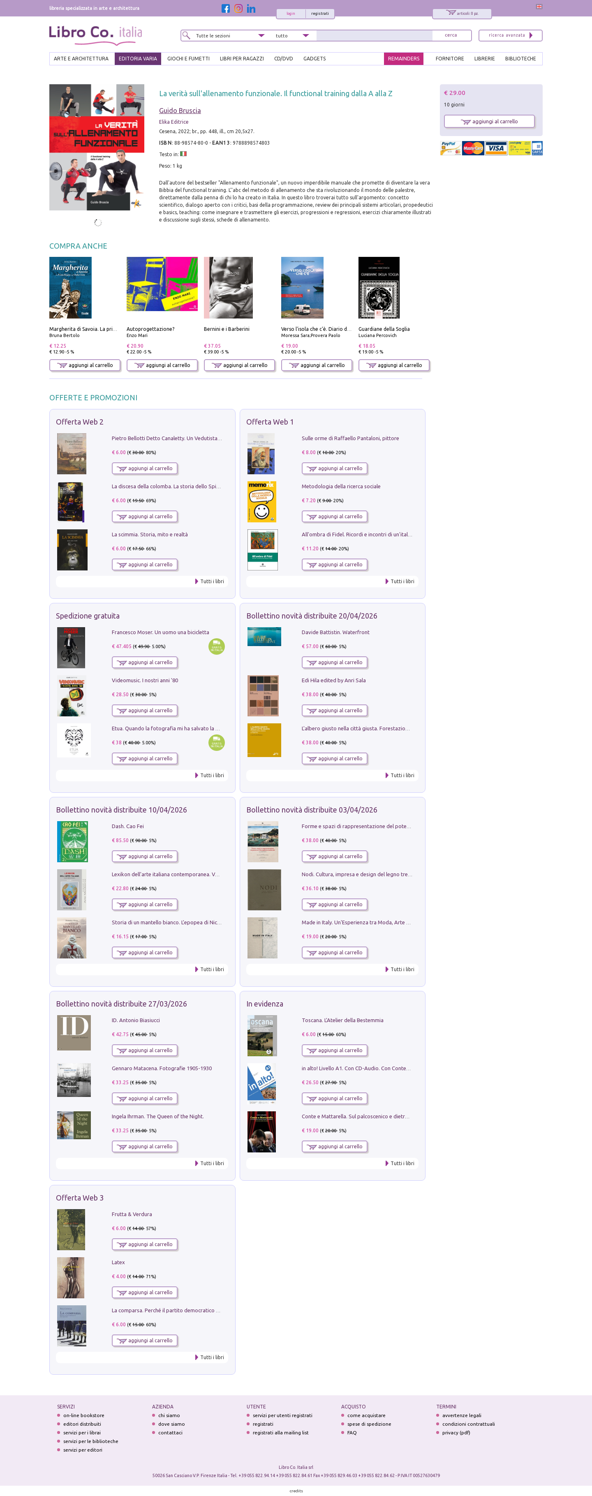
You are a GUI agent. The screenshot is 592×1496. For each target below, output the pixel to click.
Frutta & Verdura (132, 1214)
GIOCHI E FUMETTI (188, 58)
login (291, 14)
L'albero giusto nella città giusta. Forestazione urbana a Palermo (378, 728)
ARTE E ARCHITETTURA (81, 58)
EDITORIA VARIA (138, 58)
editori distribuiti (82, 1424)
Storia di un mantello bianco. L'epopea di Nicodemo (173, 922)
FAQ (352, 1432)
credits (296, 1491)
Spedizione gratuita (88, 616)
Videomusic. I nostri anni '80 (145, 680)
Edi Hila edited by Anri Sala (334, 680)
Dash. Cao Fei (128, 826)
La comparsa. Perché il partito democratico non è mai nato (181, 1310)
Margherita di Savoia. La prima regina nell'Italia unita (110, 329)
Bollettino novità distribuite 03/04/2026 (311, 810)
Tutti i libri (212, 581)
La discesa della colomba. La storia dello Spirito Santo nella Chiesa (191, 486)
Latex (118, 1262)
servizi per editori (82, 1449)
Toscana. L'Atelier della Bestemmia (343, 1020)
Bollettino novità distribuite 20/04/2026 (311, 616)
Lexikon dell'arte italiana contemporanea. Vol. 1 (168, 874)
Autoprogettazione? (150, 329)
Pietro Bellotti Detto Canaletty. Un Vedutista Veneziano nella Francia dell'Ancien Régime (216, 438)
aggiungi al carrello (85, 365)
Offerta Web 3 (80, 1198)
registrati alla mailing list (281, 1432)
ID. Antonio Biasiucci (136, 1020)
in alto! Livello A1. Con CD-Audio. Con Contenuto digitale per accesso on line (392, 1068)
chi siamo (169, 1415)
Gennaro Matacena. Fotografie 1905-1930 (162, 1068)
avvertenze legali (461, 1415)
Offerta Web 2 (80, 422)
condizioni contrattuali (468, 1424)
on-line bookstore (83, 1415)
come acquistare (366, 1415)
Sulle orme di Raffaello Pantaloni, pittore (350, 438)
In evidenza (264, 1004)
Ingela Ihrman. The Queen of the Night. (158, 1116)
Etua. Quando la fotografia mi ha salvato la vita (168, 728)
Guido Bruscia (180, 110)
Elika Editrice (174, 122)
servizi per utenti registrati (282, 1415)
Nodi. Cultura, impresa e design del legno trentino (361, 874)
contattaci (170, 1432)
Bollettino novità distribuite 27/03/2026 (121, 1004)
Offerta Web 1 (270, 422)
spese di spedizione (369, 1424)
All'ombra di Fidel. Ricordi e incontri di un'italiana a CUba (369, 534)
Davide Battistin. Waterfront (336, 632)
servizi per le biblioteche (90, 1441)
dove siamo (171, 1424)
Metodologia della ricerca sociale (341, 486)
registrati (320, 14)
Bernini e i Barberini (227, 329)
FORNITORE (450, 58)
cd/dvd (283, 58)
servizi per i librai (82, 1432)
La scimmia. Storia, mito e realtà (150, 534)
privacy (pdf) (456, 1432)
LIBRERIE (484, 58)
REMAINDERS (403, 58)
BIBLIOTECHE (520, 58)
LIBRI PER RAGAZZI (242, 58)
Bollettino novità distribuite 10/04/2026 (121, 810)
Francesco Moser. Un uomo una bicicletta (160, 632)
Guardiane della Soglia (384, 329)
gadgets (314, 58)
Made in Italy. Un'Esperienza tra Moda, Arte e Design (364, 922)
